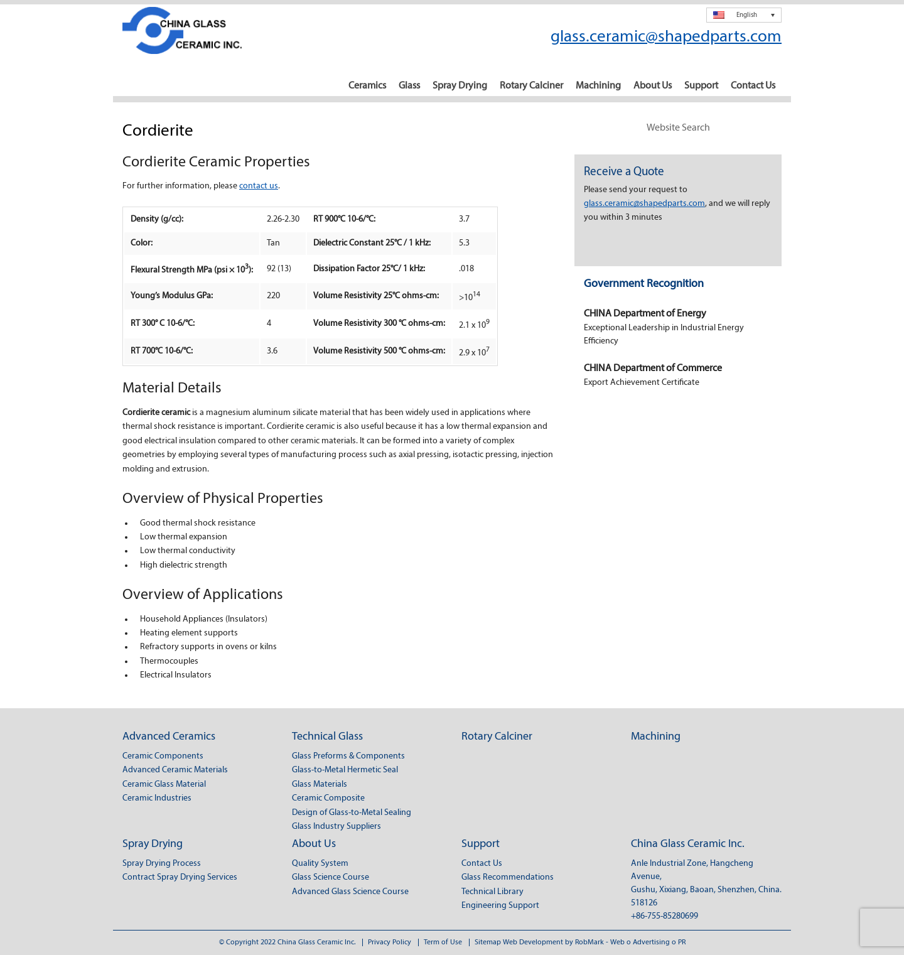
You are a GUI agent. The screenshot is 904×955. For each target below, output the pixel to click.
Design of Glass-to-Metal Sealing (351, 812)
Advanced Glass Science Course (350, 892)
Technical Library (492, 892)
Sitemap (488, 942)
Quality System (320, 863)
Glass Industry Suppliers (336, 826)
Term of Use (443, 942)
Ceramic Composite (328, 798)
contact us (258, 186)
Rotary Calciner (531, 86)
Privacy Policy (389, 942)
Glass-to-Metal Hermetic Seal (345, 770)
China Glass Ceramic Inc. (688, 844)
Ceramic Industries (156, 798)
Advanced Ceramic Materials (175, 770)
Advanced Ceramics (168, 737)
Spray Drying (460, 86)
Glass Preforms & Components (348, 756)
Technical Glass (327, 737)
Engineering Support (500, 905)
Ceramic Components (162, 756)
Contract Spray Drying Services (179, 877)
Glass (409, 86)
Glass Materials (319, 784)
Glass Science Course (330, 877)
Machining (598, 86)
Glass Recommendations (507, 877)
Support (701, 86)
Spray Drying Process (161, 863)
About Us (652, 86)
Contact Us (753, 86)
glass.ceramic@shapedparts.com (666, 37)
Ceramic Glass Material (164, 784)
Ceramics (367, 86)
